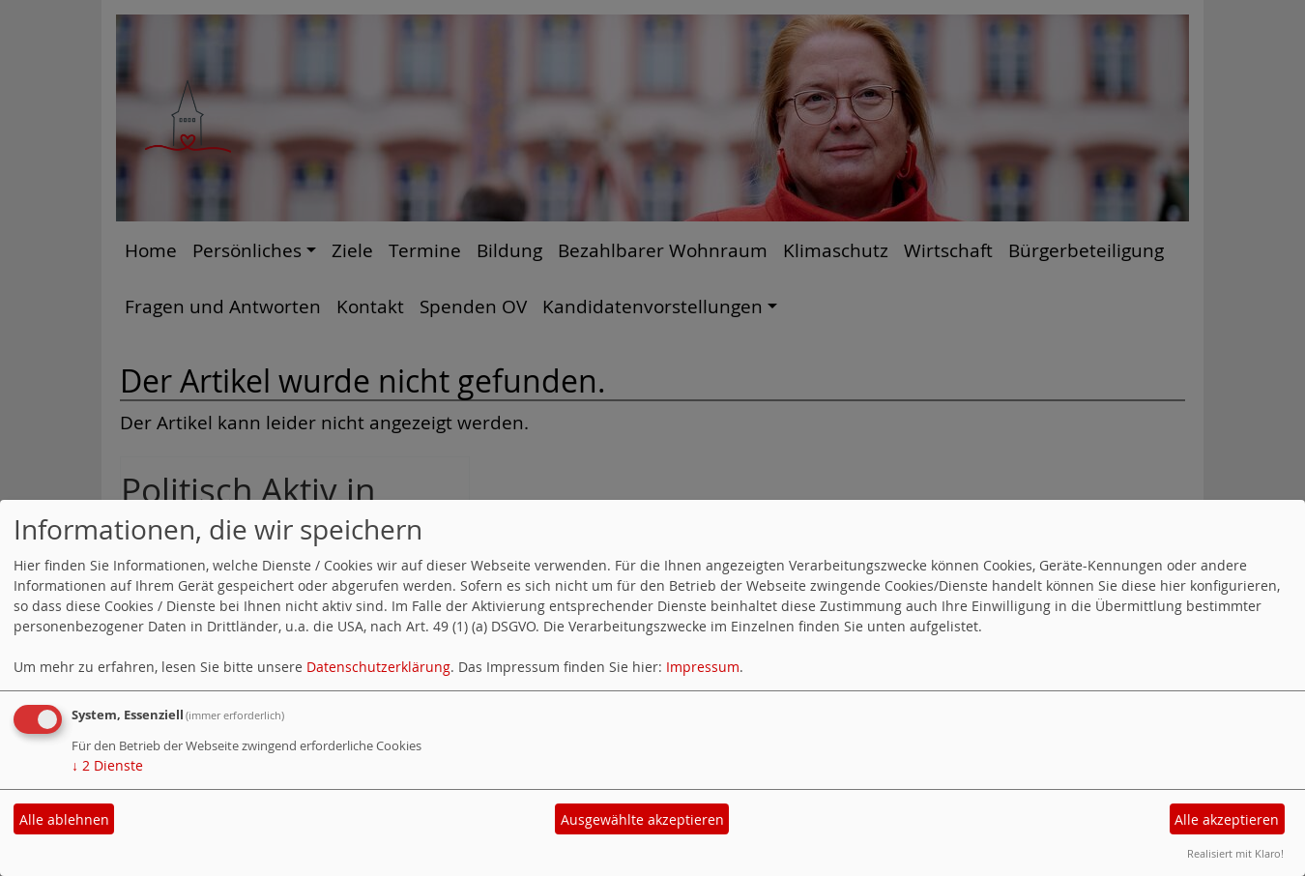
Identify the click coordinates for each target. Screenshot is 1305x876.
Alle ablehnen (64, 819)
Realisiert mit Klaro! (1235, 853)
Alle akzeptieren (1226, 819)
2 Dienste (107, 765)
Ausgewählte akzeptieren (642, 819)
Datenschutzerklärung (378, 666)
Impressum (703, 666)
